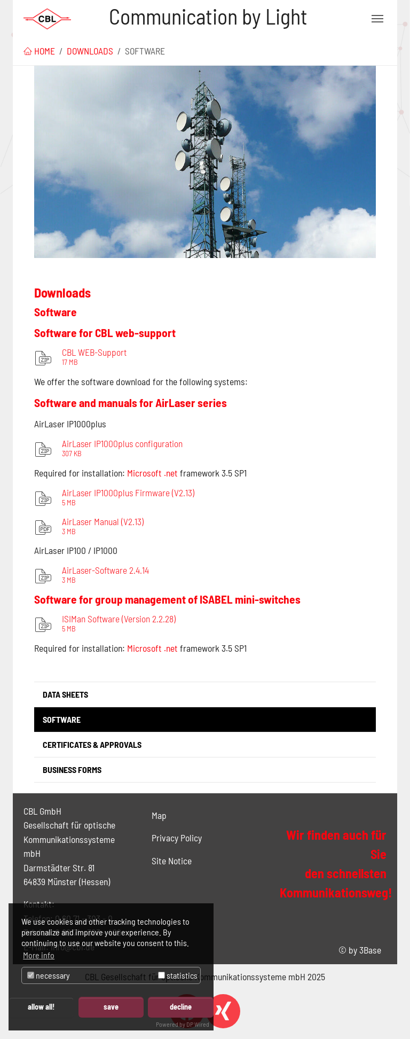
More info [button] (38, 955)
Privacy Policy (177, 837)
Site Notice (172, 860)
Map (159, 815)
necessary (48, 975)
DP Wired (197, 1024)
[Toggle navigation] (377, 19)
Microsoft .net (152, 648)
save (111, 1006)
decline (181, 1006)
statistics (178, 975)
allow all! (41, 1006)
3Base (370, 950)
